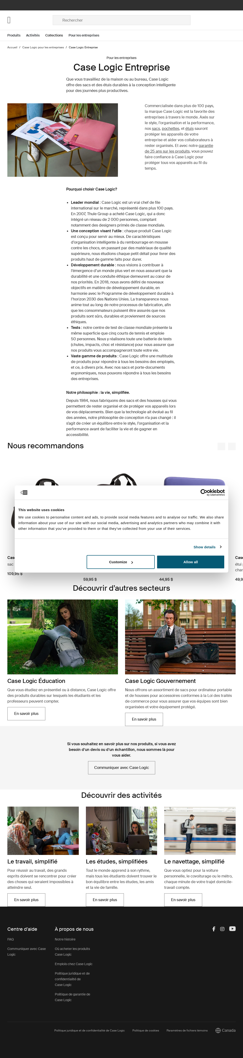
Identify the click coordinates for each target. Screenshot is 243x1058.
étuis (189, 128)
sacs (156, 128)
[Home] (30, 20)
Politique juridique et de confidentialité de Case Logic (72, 979)
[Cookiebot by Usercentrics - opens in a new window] (204, 492)
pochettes (170, 128)
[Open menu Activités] (35, 35)
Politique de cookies (145, 1030)
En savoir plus (26, 713)
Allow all (190, 562)
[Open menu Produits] (16, 35)
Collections (54, 35)
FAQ (10, 939)
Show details (205, 547)
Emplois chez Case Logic (74, 964)
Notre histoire (65, 939)
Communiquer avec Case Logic (121, 767)
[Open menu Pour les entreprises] (87, 35)
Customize (121, 562)
